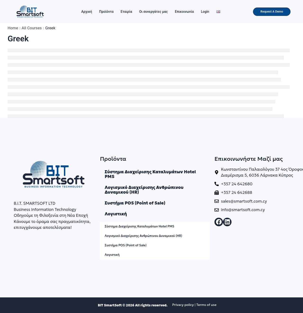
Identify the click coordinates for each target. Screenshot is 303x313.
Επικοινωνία (184, 11)
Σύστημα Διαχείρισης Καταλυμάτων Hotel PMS (150, 174)
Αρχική (86, 11)
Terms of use (206, 305)
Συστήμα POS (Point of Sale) (135, 203)
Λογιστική (116, 214)
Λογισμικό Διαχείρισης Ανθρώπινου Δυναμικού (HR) (144, 190)
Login (205, 11)
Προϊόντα (106, 11)
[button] (218, 222)
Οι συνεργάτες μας (153, 11)
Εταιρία (126, 11)
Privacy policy (183, 305)
